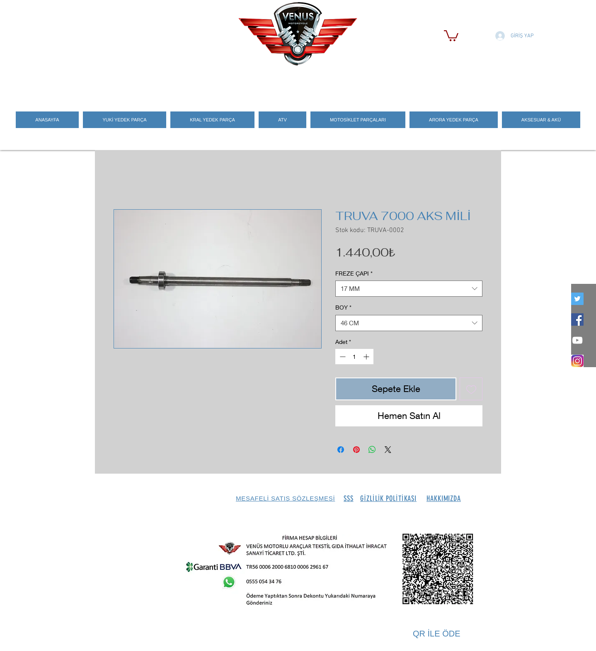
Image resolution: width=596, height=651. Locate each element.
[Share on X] (388, 450)
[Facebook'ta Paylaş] (341, 450)
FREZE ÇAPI (354, 273)
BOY (343, 307)
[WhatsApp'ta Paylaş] (372, 450)
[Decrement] (342, 356)
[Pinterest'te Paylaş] (356, 450)
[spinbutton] (354, 356)
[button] (451, 35)
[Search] (492, 83)
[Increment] (367, 356)
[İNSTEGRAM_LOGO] (577, 361)
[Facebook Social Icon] (577, 319)
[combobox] (408, 289)
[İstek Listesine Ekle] (471, 389)
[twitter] (577, 299)
